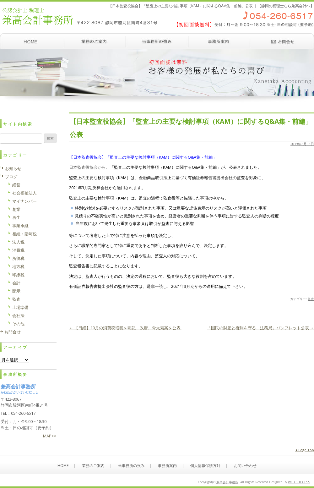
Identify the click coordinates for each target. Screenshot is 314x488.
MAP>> (50, 436)
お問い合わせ (282, 41)
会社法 (18, 315)
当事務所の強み (157, 41)
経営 (16, 185)
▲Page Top (304, 449)
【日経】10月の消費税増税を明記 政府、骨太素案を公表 (125, 328)
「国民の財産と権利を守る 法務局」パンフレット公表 (260, 328)
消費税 (18, 250)
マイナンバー (24, 201)
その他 (18, 323)
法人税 (18, 242)
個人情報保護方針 (205, 465)
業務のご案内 (94, 41)
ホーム (31, 41)
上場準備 (20, 307)
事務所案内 (219, 41)
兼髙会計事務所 (227, 482)
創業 (16, 209)
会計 (16, 283)
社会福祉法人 (24, 193)
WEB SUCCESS (299, 482)
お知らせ (13, 168)
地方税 (18, 266)
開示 (16, 291)
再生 (16, 217)
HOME (62, 465)
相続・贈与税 (24, 234)
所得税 (18, 258)
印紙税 (18, 274)
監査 (311, 299)
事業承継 (20, 225)
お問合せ (12, 332)
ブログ (11, 176)
